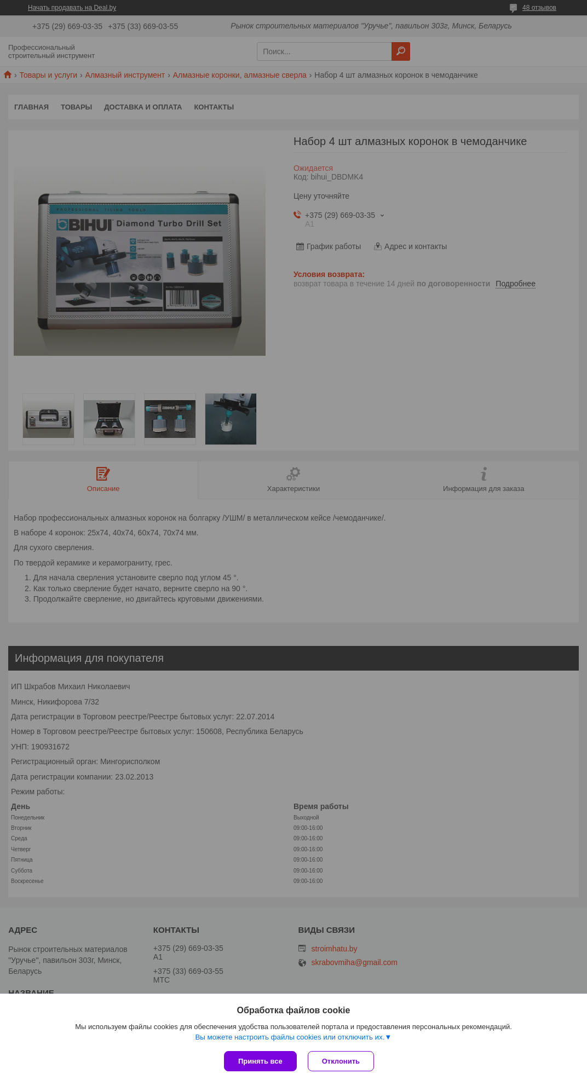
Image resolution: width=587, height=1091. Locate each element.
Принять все (260, 1061)
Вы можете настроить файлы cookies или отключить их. (289, 1037)
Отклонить (341, 1061)
